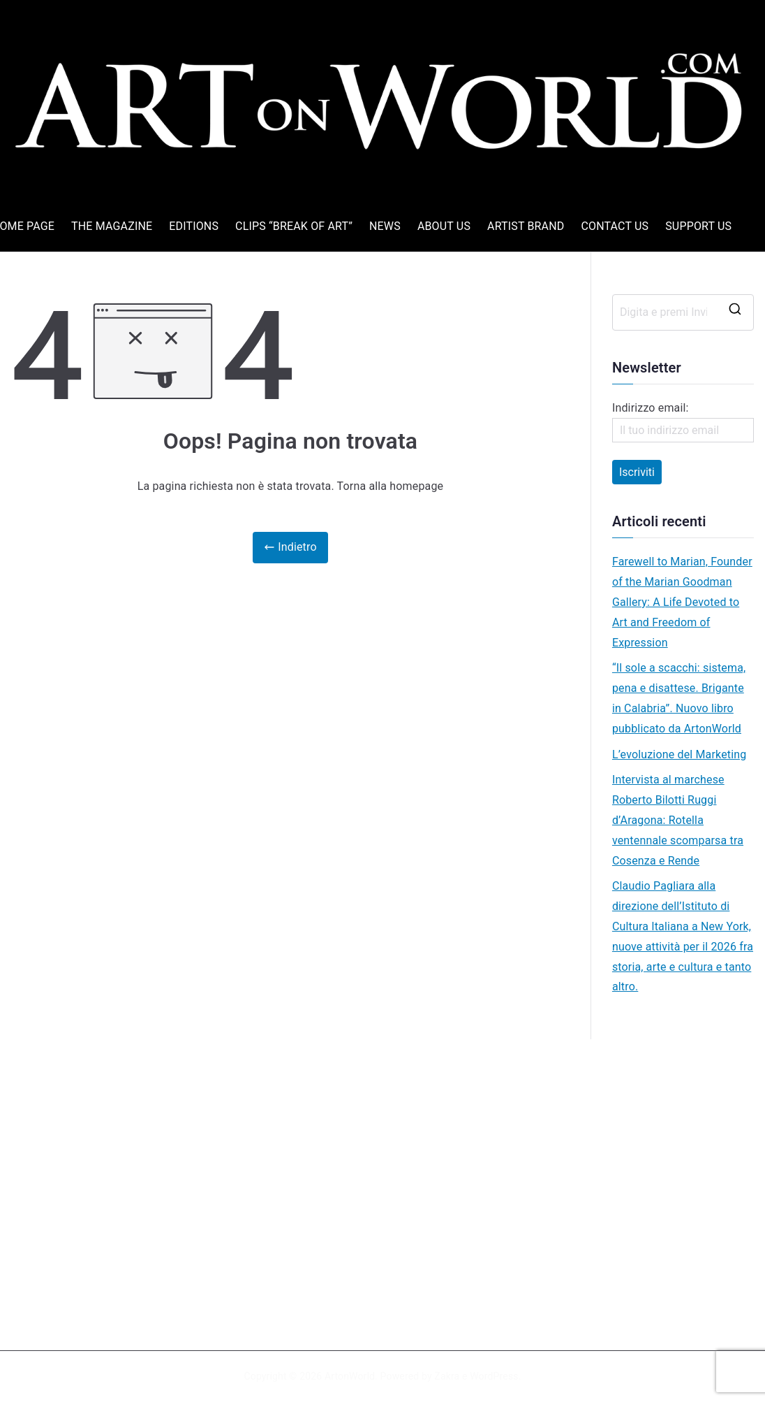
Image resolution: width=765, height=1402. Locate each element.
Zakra (446, 1376)
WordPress (494, 1376)
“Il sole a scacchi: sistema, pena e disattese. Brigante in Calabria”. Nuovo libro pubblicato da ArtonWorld (678, 698)
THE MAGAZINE (111, 226)
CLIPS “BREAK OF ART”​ (293, 226)
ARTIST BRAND (525, 226)
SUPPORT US (698, 226)
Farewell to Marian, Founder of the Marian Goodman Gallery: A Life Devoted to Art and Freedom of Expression (682, 602)
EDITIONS (193, 226)
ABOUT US (443, 226)
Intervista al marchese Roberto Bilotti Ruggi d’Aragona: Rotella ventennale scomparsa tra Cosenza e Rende (677, 820)
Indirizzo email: (683, 422)
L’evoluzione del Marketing (679, 754)
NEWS (385, 226)
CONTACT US (614, 226)
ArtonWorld (350, 1376)
